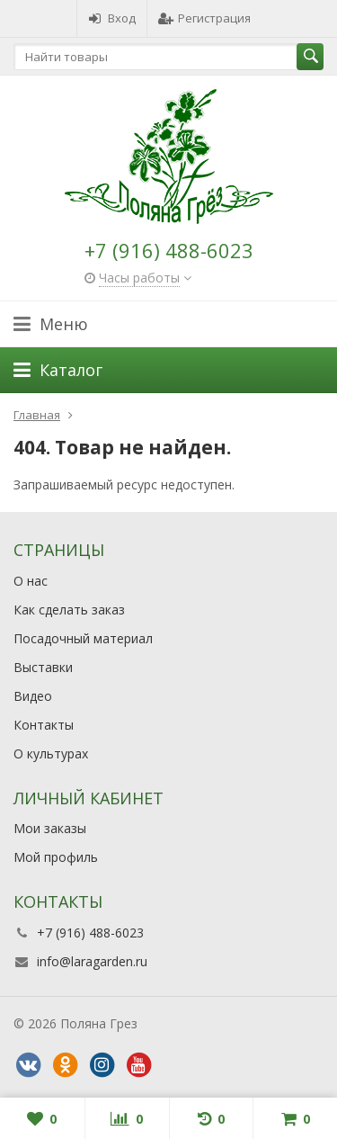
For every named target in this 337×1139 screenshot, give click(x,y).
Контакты (43, 724)
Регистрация (204, 18)
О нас (30, 580)
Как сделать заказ (69, 609)
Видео (32, 695)
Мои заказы (49, 828)
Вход (112, 18)
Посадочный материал (83, 638)
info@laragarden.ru (92, 961)
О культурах (50, 753)
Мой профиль (55, 856)
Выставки (43, 667)
